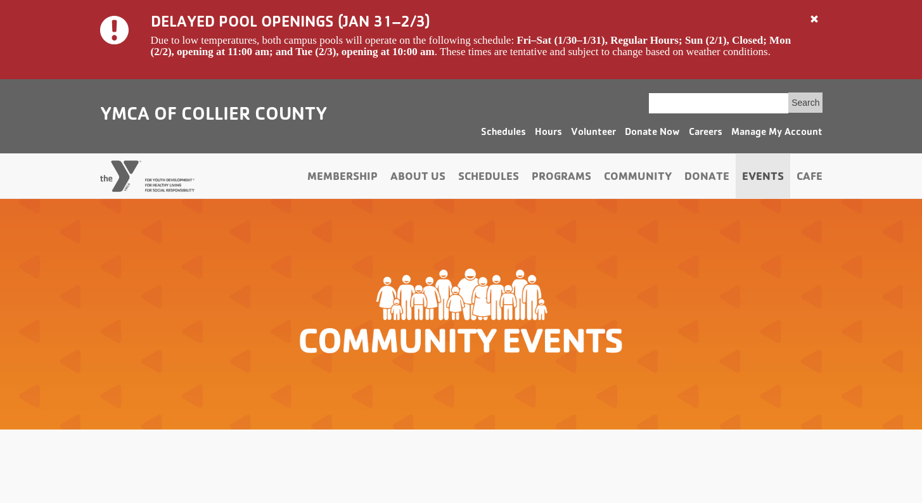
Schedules (503, 133)
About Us (417, 178)
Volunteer (593, 133)
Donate (706, 178)
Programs (561, 178)
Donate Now (652, 133)
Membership (342, 178)
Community (638, 178)
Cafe (810, 178)
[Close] (814, 20)
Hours (548, 133)
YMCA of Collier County (213, 115)
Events (763, 178)
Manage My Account (777, 133)
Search (805, 103)
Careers (705, 133)
